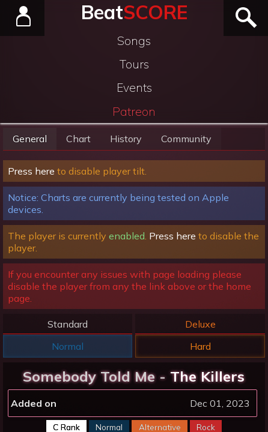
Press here (31, 171)
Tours (134, 64)
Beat (134, 12)
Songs (134, 41)
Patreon (134, 111)
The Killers (207, 376)
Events (134, 87)
